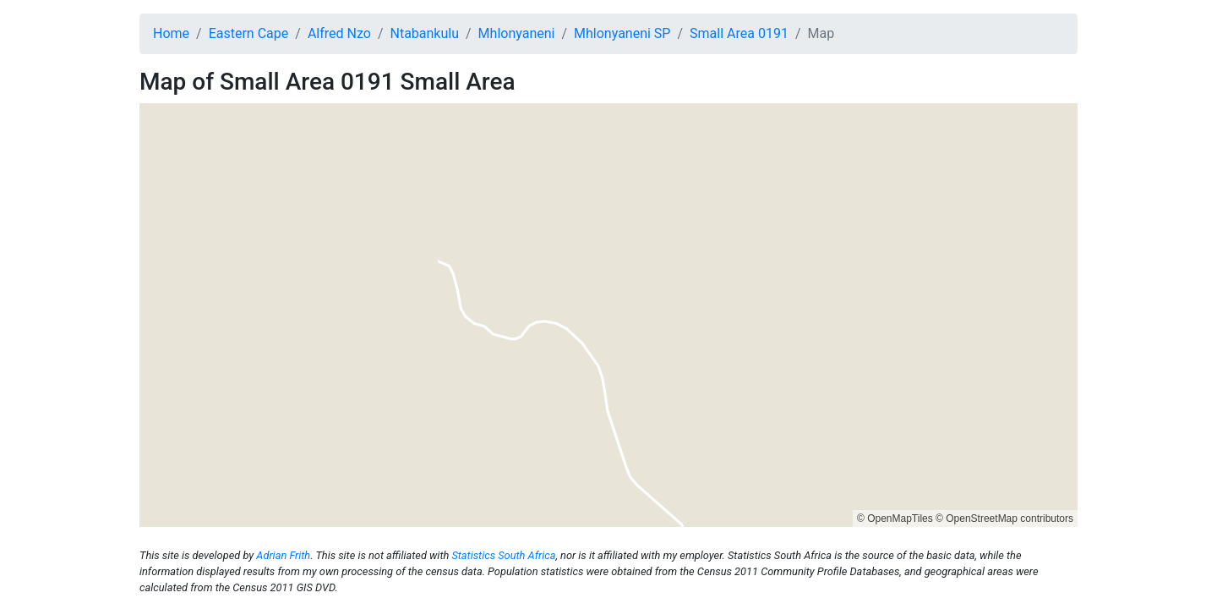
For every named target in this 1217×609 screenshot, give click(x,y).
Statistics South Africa (503, 555)
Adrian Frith (283, 555)
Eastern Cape (249, 33)
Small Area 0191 (739, 33)
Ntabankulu (424, 33)
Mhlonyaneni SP (622, 33)
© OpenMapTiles (895, 518)
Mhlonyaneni (516, 33)
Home (171, 33)
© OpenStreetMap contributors (1004, 518)
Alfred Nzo (339, 33)
